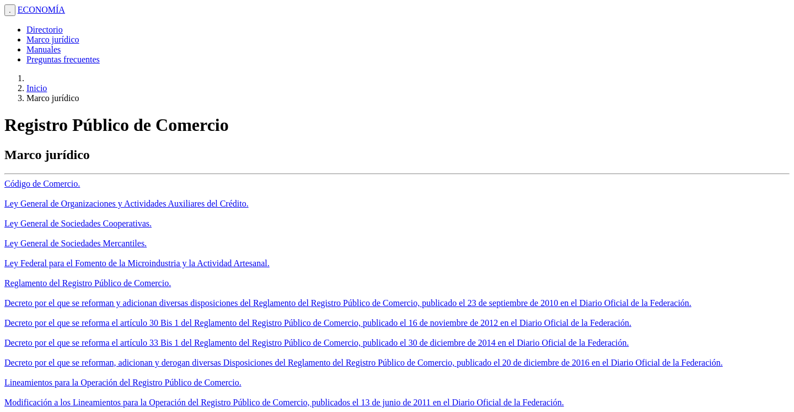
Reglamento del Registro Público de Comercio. (87, 283)
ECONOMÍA (41, 9)
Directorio (44, 29)
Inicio (36, 88)
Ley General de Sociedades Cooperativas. (78, 223)
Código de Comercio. (42, 183)
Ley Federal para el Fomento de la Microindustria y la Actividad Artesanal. (137, 263)
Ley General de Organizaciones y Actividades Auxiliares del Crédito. (126, 203)
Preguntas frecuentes (63, 59)
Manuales (43, 49)
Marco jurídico (52, 39)
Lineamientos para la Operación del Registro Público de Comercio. (123, 382)
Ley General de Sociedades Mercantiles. (75, 243)
